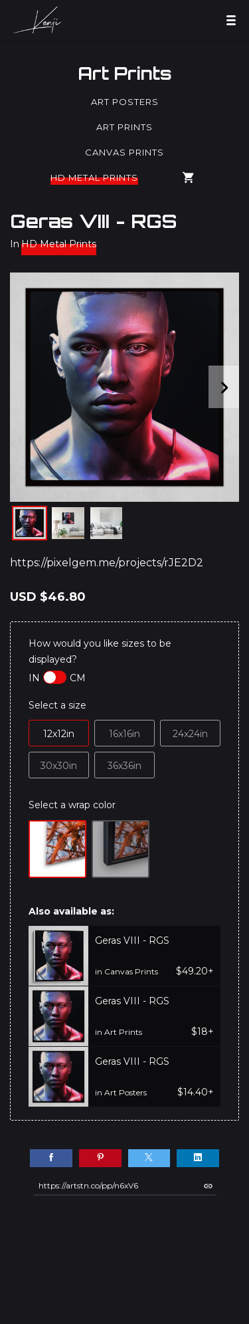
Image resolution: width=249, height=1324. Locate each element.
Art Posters (125, 101)
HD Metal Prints (94, 177)
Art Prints (125, 73)
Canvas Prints (124, 152)
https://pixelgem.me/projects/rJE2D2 (106, 562)
